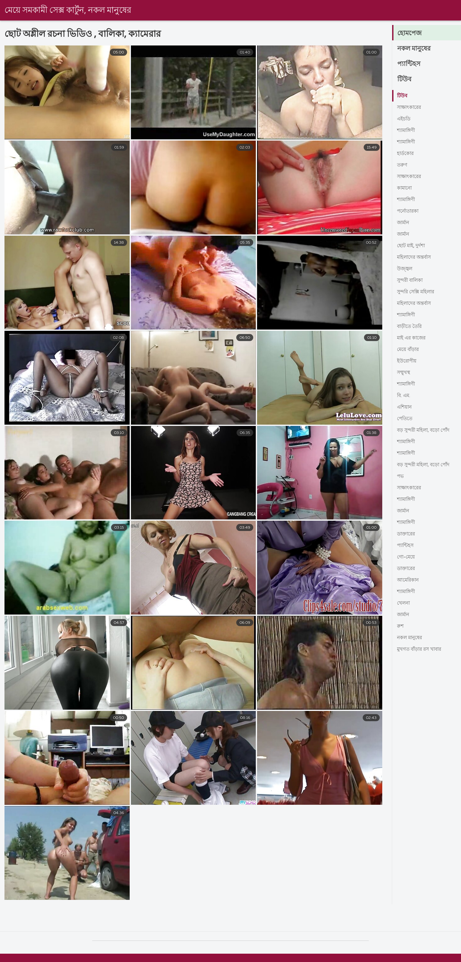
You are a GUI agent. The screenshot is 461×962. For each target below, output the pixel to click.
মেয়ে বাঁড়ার (408, 349)
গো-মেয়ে (406, 557)
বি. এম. (404, 395)
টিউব (404, 79)
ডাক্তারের (407, 534)
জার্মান (404, 222)
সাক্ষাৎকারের (410, 107)
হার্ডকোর (406, 153)
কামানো (405, 188)
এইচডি (404, 119)
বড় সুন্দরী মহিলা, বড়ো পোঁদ (425, 430)
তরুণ (402, 165)
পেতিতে (405, 418)
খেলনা (404, 603)
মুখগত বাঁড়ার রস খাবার (421, 649)
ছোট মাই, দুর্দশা (412, 246)
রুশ (400, 626)
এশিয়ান (405, 407)
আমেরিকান (409, 580)
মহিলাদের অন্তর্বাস (415, 257)
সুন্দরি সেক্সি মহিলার (417, 292)
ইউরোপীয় (407, 361)
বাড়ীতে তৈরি (410, 326)
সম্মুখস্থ (404, 372)
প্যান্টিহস (409, 64)
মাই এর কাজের (412, 338)
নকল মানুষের (415, 48)
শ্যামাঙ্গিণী (407, 130)
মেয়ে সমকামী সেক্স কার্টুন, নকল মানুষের (67, 10)
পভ (400, 476)
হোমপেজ (410, 33)
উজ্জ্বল (405, 269)
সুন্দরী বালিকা (411, 280)
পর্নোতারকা (409, 211)
